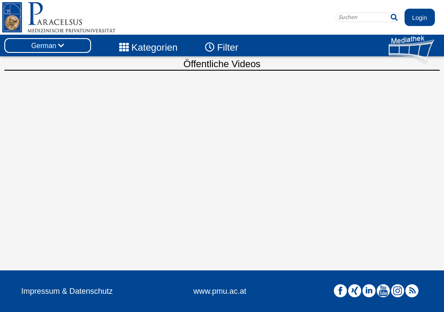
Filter (221, 47)
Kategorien (148, 47)
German (47, 45)
